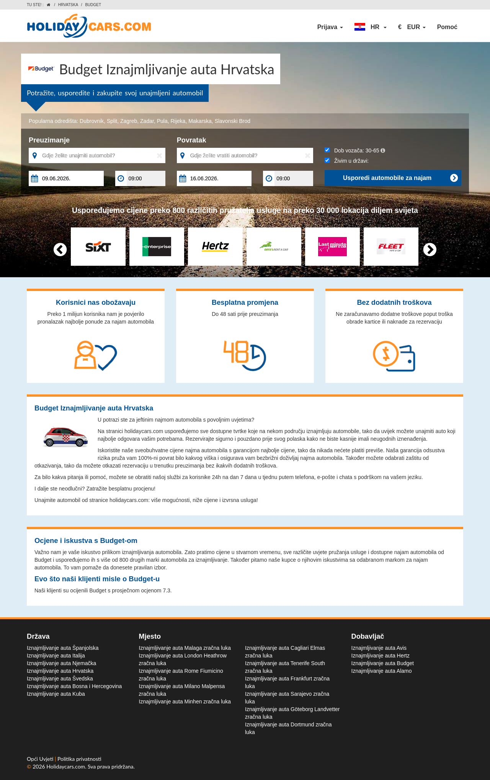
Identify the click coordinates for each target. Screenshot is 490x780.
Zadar (147, 121)
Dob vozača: (355, 150)
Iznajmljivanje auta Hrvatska (60, 671)
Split (112, 121)
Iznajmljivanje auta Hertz (380, 655)
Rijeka (177, 121)
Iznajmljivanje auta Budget (382, 663)
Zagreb (128, 121)
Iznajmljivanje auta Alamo (381, 671)
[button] (370, 27)
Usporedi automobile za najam (400, 178)
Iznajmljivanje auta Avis (379, 648)
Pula (162, 121)
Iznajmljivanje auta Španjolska (63, 648)
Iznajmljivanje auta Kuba (56, 694)
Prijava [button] (330, 27)
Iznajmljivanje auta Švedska (60, 678)
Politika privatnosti (79, 758)
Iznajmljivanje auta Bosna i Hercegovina (74, 686)
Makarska (200, 121)
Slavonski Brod (232, 121)
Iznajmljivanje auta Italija (56, 655)
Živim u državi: (347, 161)
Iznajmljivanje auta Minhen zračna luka (185, 701)
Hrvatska (68, 5)
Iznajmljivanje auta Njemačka (61, 663)
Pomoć (447, 27)
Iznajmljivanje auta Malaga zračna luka (185, 648)
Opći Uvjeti (41, 758)
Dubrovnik (92, 121)
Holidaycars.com (65, 766)
